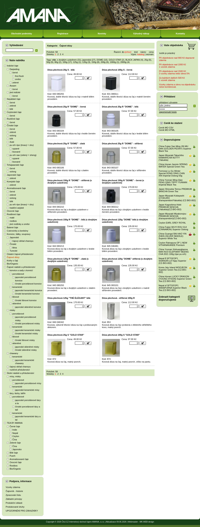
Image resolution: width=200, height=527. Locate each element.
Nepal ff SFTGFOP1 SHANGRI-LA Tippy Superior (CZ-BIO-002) (172, 260)
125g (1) (77, 62)
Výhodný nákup (141, 33)
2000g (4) (125, 62)
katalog (140, 54)
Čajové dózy (13, 257)
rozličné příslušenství (20, 370)
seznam (150, 54)
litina (14, 247)
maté (12, 217)
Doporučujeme (172, 139)
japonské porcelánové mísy (28, 383)
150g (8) (95, 62)
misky (12, 310)
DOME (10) (102, 60)
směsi (18, 79)
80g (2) (58, 62)
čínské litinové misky (25, 340)
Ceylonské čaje (14, 112)
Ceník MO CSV (166, 127)
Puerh (12, 456)
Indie (14, 430)
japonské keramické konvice (28, 290)
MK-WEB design (147, 522)
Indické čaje (12, 66)
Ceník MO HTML (167, 130)
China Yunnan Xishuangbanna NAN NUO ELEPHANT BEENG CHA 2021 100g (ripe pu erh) (174, 251)
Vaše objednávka (173, 45)
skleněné (16, 303)
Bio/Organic (12, 264)
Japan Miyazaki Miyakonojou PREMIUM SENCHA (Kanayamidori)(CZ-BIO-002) (172, 216)
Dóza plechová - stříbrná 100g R (118, 298)
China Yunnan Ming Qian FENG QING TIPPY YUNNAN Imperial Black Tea (173, 182)
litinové (15, 297)
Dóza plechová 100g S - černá (117, 70)
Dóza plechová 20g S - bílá (61, 70)
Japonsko (17, 449)
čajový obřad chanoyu (22, 241)
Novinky (102, 33)
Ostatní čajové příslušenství (20, 254)
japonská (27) (88, 60)
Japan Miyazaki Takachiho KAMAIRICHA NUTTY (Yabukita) (171, 157)
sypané (15, 148)
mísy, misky (15, 376)
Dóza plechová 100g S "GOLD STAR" (121, 335)
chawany (14, 353)
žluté (12, 142)
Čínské (13, 244)
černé (15, 72)
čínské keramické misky (26, 333)
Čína (14, 439)
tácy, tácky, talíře (17, 393)
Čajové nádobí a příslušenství (21, 267)
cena (151, 52)
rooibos (13, 221)
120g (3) (86, 62)
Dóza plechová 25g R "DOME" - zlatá (66, 143)
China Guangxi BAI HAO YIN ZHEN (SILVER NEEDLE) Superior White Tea (172, 236)
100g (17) (67, 62)
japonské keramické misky (27, 330)
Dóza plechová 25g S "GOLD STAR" (65, 335)
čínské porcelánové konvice (28, 284)
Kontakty (180, 33)
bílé (11, 109)
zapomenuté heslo (168, 112)
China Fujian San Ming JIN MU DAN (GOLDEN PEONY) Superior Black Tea (175, 148)
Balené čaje (12, 227)
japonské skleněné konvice (28, 307)
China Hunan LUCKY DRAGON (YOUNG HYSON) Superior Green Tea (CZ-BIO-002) (175, 278)
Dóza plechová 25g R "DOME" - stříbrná (122, 143)
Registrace (62, 33)
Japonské (14, 237)
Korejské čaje (13, 181)
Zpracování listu (13, 495)
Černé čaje (15, 426)
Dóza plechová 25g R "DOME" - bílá (120, 106)
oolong (13, 135)
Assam (13, 86)
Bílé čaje (14, 453)
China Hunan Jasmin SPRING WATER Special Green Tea (173, 165)
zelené (15, 82)
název (143, 52)
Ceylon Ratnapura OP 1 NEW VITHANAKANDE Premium (173, 244)
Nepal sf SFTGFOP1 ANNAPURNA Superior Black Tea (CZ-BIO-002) (173, 287)
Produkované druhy (15, 507)
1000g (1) (114, 62)
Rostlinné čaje (13, 214)
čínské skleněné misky (26, 350)
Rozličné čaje (13, 119)
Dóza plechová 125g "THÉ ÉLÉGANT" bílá (68, 298)
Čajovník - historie (14, 491)
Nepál (15, 433)
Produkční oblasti (14, 503)
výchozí (127, 52)
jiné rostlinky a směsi (19, 224)
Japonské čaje (14, 175)
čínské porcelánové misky (27, 323)
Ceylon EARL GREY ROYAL (172, 223)
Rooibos (13, 465)
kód (136, 52)
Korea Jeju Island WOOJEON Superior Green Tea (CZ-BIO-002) (173, 269)
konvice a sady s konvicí (21, 270)
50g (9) (49, 62)
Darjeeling (14, 69)
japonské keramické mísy (27, 390)
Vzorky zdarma (13, 487)
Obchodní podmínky (21, 33)
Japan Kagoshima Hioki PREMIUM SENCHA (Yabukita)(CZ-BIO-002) (170, 207)
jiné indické (15, 92)
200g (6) (105, 62)
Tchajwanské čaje (15, 165)
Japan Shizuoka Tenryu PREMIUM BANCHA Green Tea (175, 190)
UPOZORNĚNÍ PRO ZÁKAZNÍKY (22, 511)
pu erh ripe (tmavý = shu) (22, 145)
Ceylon (15, 436)
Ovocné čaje (13, 211)
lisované (16, 152)
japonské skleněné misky (27, 347)
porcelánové (18, 274)
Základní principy (14, 499)
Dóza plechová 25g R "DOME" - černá (66, 106)
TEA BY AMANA (15, 423)
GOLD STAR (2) (116, 60)
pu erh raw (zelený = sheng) (23, 155)
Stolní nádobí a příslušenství (20, 373)
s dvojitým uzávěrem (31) (69, 60)
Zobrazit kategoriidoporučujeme (169, 298)
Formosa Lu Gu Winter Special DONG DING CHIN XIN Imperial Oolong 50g (172, 173)
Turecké (13, 251)
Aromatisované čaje (16, 188)
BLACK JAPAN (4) (134, 60)
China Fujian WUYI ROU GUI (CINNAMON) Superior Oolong (173, 228)
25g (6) (147, 60)
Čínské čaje (12, 125)
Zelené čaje (15, 443)
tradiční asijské (17, 208)
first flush (19, 76)
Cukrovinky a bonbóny (17, 231)
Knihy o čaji (12, 260)
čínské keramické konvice (27, 294)
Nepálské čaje (13, 99)
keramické (17, 287)
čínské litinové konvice (25, 300)
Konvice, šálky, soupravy (18, 234)
